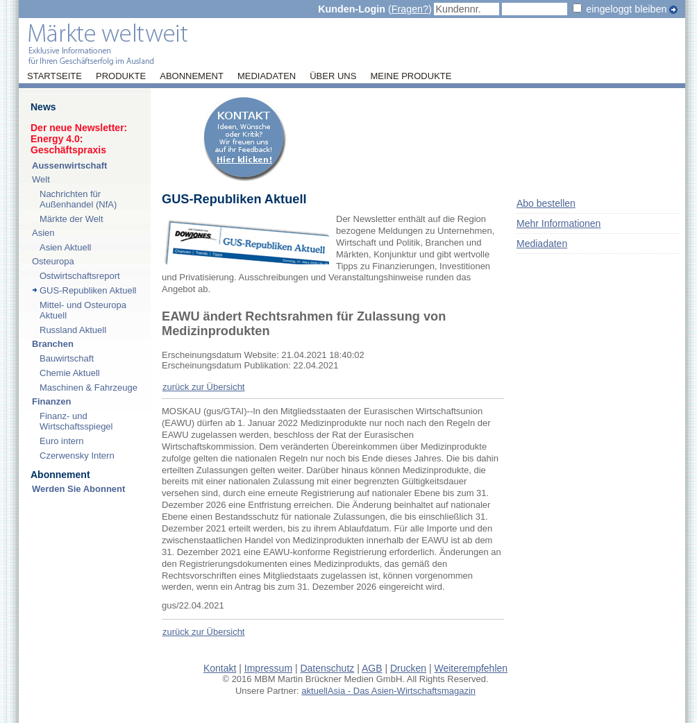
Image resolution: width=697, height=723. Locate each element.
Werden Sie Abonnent (78, 489)
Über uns (333, 76)
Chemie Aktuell (70, 373)
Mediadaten (266, 76)
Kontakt (219, 668)
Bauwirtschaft (67, 358)
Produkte (121, 76)
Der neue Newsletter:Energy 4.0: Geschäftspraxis (79, 138)
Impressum (268, 668)
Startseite (54, 76)
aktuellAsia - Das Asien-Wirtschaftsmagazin (388, 691)
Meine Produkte (410, 76)
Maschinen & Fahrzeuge (88, 387)
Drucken (408, 668)
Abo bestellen (546, 203)
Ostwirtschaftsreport (80, 276)
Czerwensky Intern (77, 455)
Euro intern (62, 441)
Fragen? (410, 9)
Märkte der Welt (71, 219)
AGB (372, 668)
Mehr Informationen (559, 223)
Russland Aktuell (73, 330)
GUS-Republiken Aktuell (88, 290)
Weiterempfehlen (471, 668)
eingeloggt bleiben (626, 9)
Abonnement (192, 76)
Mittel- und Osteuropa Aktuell (83, 310)
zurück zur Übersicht (203, 387)
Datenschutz (327, 668)
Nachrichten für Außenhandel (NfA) (78, 199)
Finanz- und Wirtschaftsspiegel (76, 421)
